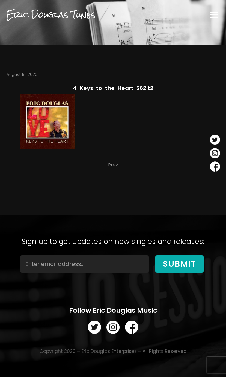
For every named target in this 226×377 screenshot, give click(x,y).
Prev (113, 165)
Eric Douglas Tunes (51, 15)
